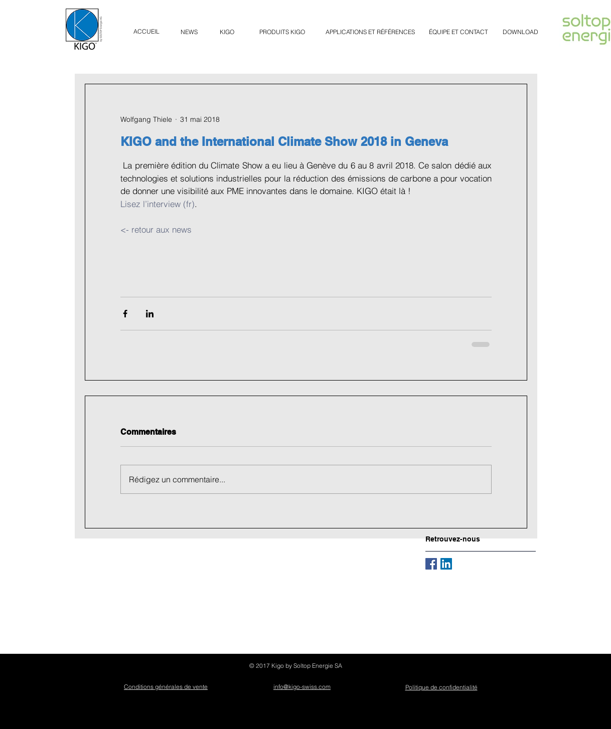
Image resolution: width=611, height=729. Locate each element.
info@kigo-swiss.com (302, 686)
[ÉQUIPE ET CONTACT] (458, 32)
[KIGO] (227, 32)
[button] (282, 32)
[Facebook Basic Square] (431, 564)
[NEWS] (189, 32)
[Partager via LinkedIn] (150, 313)
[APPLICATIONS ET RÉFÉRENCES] (370, 32)
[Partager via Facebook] (125, 313)
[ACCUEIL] (146, 32)
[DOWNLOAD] (520, 32)
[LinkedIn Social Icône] (446, 564)
